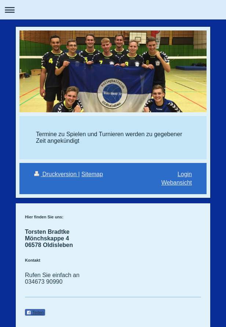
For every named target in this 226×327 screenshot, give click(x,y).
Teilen (35, 312)
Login (185, 174)
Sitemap (92, 174)
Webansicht (176, 182)
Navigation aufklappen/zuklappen (113, 10)
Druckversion (56, 174)
